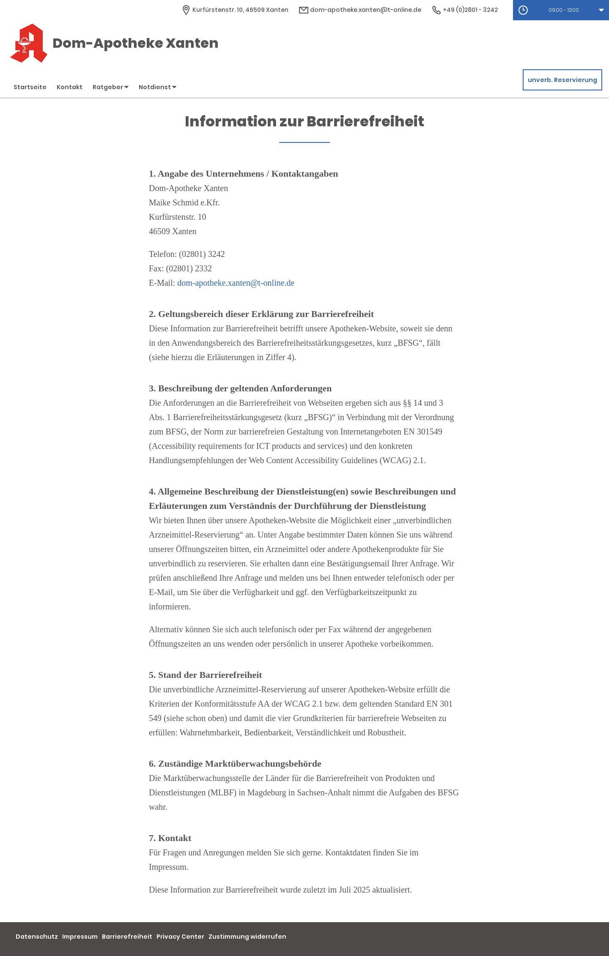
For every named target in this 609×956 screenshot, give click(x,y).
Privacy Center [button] (180, 936)
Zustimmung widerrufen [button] (247, 936)
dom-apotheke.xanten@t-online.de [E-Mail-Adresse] (360, 9)
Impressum (80, 936)
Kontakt (69, 87)
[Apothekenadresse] (234, 9)
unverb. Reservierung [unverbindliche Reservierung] (562, 80)
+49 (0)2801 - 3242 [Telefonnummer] (464, 9)
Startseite (30, 87)
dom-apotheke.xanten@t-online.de (235, 282)
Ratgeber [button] (111, 87)
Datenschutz (37, 936)
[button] (561, 10)
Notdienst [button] (157, 87)
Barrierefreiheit (127, 936)
